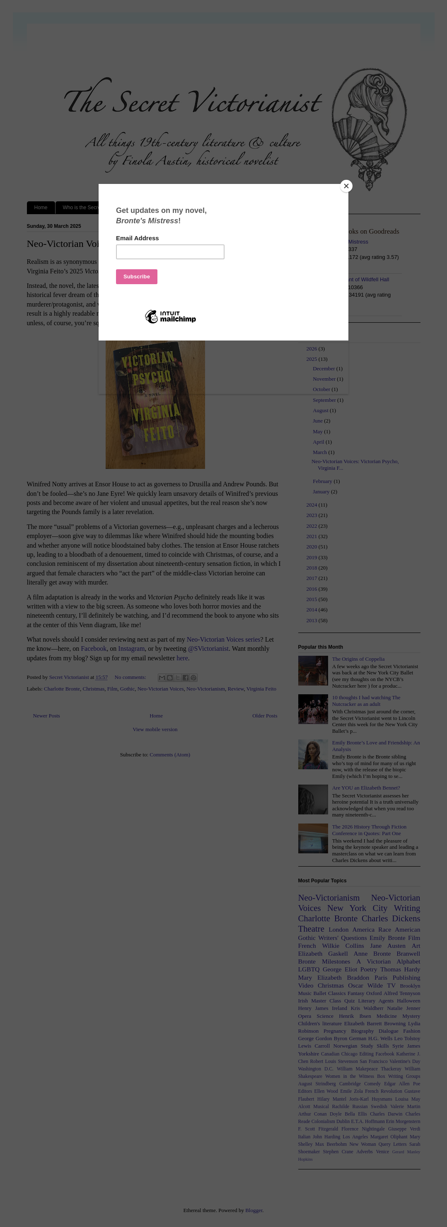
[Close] (346, 186)
